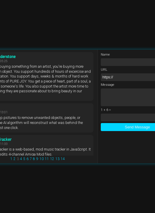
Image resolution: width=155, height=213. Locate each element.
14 (63, 159)
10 (41, 159)
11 (47, 159)
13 (57, 159)
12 (52, 159)
